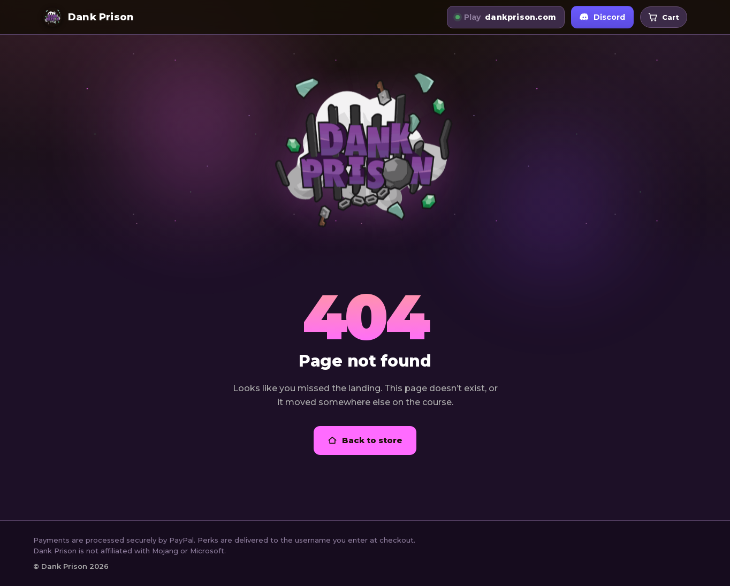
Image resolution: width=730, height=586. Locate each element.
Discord (602, 17)
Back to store (365, 440)
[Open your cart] (663, 17)
